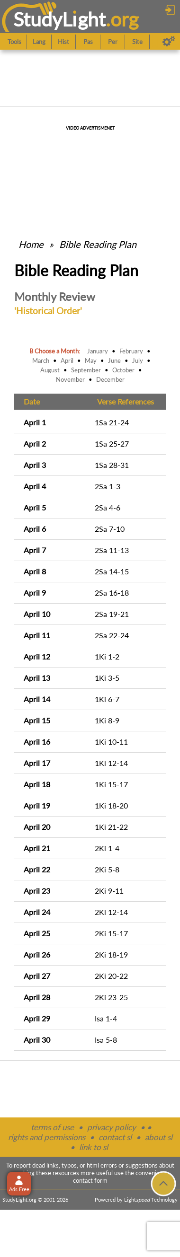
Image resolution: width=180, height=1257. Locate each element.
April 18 (37, 784)
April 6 (35, 528)
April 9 (35, 592)
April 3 (35, 464)
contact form (90, 1180)
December (110, 379)
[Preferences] (168, 42)
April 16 (37, 741)
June (114, 360)
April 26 (37, 954)
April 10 (37, 613)
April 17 (37, 762)
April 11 (37, 635)
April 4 (35, 486)
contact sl (115, 1137)
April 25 (37, 933)
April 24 (37, 911)
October (123, 370)
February (131, 351)
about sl (158, 1137)
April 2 (35, 443)
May (91, 360)
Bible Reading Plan (97, 244)
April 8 (35, 571)
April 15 (37, 720)
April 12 (37, 656)
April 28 (37, 997)
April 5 (35, 507)
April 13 (37, 677)
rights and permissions (46, 1137)
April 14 (37, 698)
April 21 (37, 848)
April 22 (37, 869)
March (40, 360)
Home (31, 244)
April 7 (35, 549)
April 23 (37, 890)
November (70, 379)
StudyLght (59, 19)
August (50, 370)
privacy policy (111, 1127)
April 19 (37, 805)
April (67, 360)
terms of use (52, 1127)
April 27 (37, 975)
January (97, 351)
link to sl (93, 1147)
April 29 (37, 1018)
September (86, 370)
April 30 (37, 1039)
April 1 (35, 422)
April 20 (37, 826)
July (137, 360)
